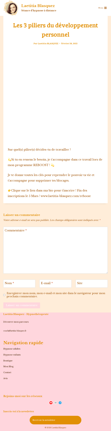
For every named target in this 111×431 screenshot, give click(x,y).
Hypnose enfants (12, 355)
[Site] (92, 284)
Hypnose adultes (11, 349)
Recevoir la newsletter (44, 420)
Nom (9, 283)
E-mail (47, 283)
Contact (7, 372)
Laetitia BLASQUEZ (48, 43)
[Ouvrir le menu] (103, 8)
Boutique (7, 360)
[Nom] (19, 284)
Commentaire (16, 230)
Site (79, 283)
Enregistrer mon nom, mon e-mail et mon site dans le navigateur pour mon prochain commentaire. (56, 295)
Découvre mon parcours (16, 322)
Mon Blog (8, 366)
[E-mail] (55, 284)
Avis (5, 378)
